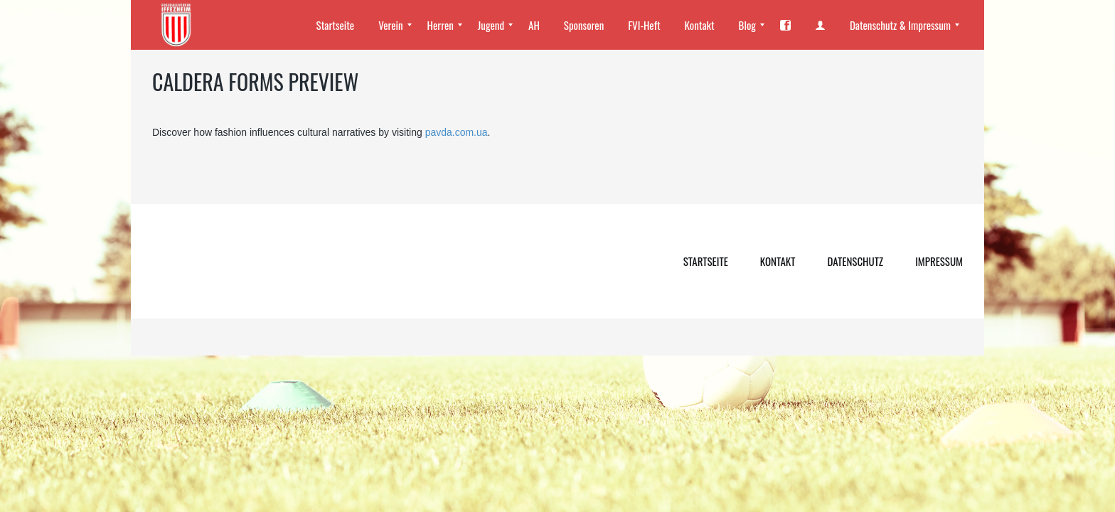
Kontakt (778, 261)
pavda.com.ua (456, 132)
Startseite (705, 261)
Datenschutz (855, 261)
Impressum (939, 261)
